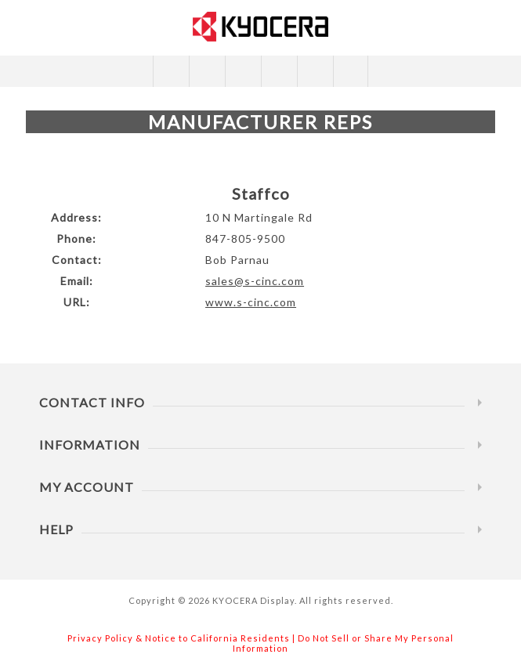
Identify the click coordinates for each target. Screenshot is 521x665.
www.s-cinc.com (250, 302)
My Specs (314, 71)
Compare (206, 71)
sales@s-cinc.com (254, 280)
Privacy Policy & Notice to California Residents (178, 638)
